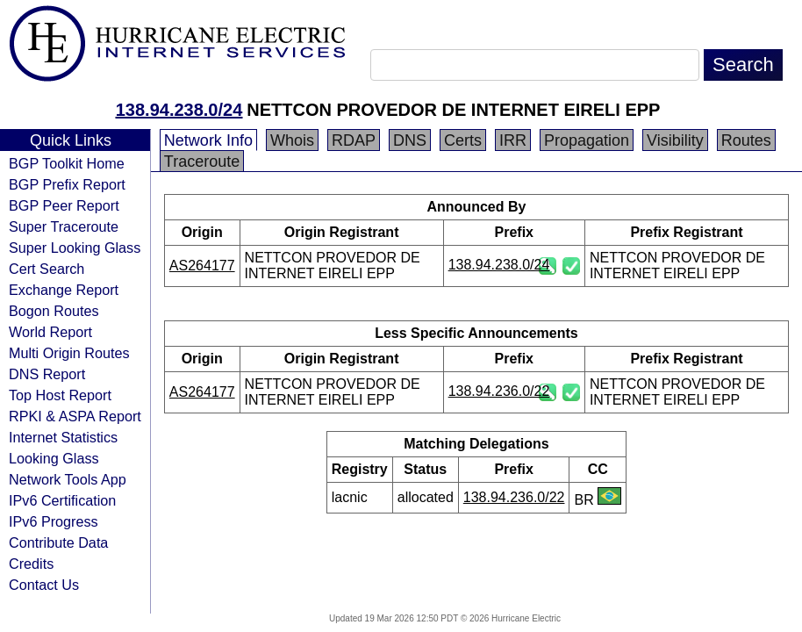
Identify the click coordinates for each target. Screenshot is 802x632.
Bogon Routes (54, 311)
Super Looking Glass (74, 247)
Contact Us (44, 584)
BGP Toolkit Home (67, 163)
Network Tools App (67, 479)
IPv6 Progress (53, 521)
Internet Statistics (63, 437)
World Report (50, 332)
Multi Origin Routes (69, 353)
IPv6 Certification (62, 500)
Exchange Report (63, 290)
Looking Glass (54, 458)
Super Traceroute (63, 226)
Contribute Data (58, 542)
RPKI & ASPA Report (75, 416)
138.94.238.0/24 (179, 109)
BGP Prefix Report (67, 184)
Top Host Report (60, 395)
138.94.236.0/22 (499, 391)
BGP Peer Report (64, 205)
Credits (31, 563)
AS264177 (202, 265)
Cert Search (46, 268)
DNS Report (47, 374)
